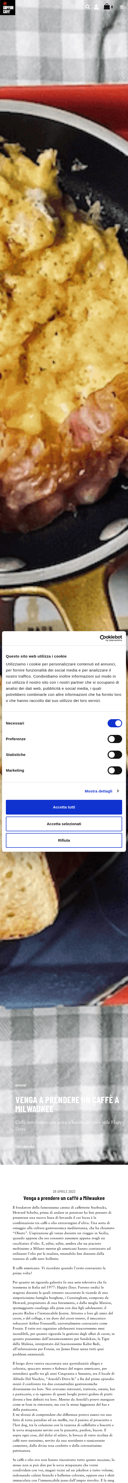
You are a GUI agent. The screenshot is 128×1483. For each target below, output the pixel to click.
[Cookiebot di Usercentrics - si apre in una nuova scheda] (100, 638)
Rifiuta (64, 840)
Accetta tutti (64, 807)
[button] (17, 1146)
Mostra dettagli (98, 791)
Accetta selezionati (64, 824)
